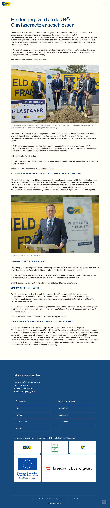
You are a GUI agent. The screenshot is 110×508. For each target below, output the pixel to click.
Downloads (63, 422)
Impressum (63, 415)
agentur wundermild (64, 499)
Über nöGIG (21, 402)
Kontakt (19, 428)
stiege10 (76, 499)
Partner (19, 415)
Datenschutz (21, 422)
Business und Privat (66, 402)
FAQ (17, 408)
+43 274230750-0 (25, 389)
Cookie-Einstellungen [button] (55, 503)
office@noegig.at (27, 392)
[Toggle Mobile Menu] (105, 4)
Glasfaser (63, 408)
